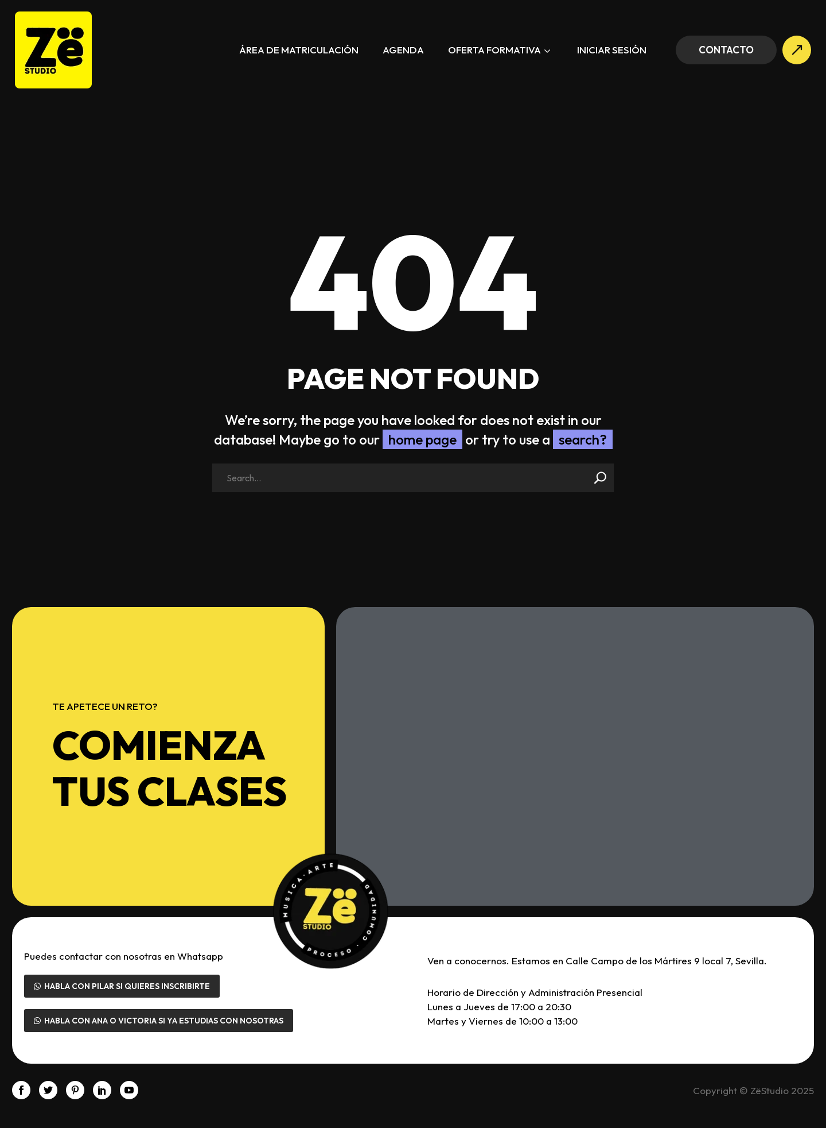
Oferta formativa (500, 50)
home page (422, 439)
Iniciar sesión (611, 50)
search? (583, 439)
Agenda (403, 50)
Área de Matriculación (299, 50)
